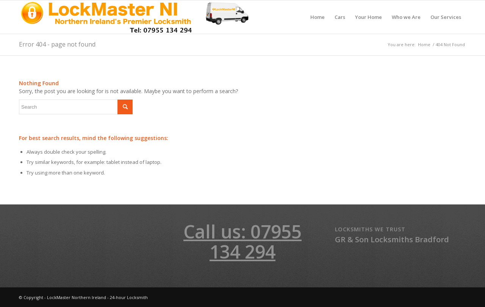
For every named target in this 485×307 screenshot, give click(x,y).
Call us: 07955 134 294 (242, 241)
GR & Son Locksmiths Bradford (392, 239)
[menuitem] (317, 17)
